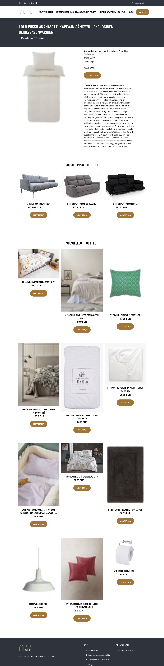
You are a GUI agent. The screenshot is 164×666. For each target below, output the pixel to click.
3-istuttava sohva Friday (38, 203)
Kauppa (142, 12)
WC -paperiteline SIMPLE (125, 570)
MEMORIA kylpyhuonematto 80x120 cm (125, 509)
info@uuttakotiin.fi (136, 3)
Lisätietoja (92, 75)
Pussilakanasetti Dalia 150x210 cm (82, 476)
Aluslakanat (89, 54)
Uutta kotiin (46, 12)
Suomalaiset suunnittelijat (99, 655)
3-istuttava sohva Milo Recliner (82, 203)
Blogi (131, 12)
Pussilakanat (112, 51)
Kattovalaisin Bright (39, 603)
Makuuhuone (27, 38)
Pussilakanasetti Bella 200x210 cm (38, 282)
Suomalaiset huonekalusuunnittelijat (76, 12)
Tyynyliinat (40, 38)
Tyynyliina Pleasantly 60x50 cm (125, 315)
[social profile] (36, 3)
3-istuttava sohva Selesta (125, 203)
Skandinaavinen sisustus (112, 12)
